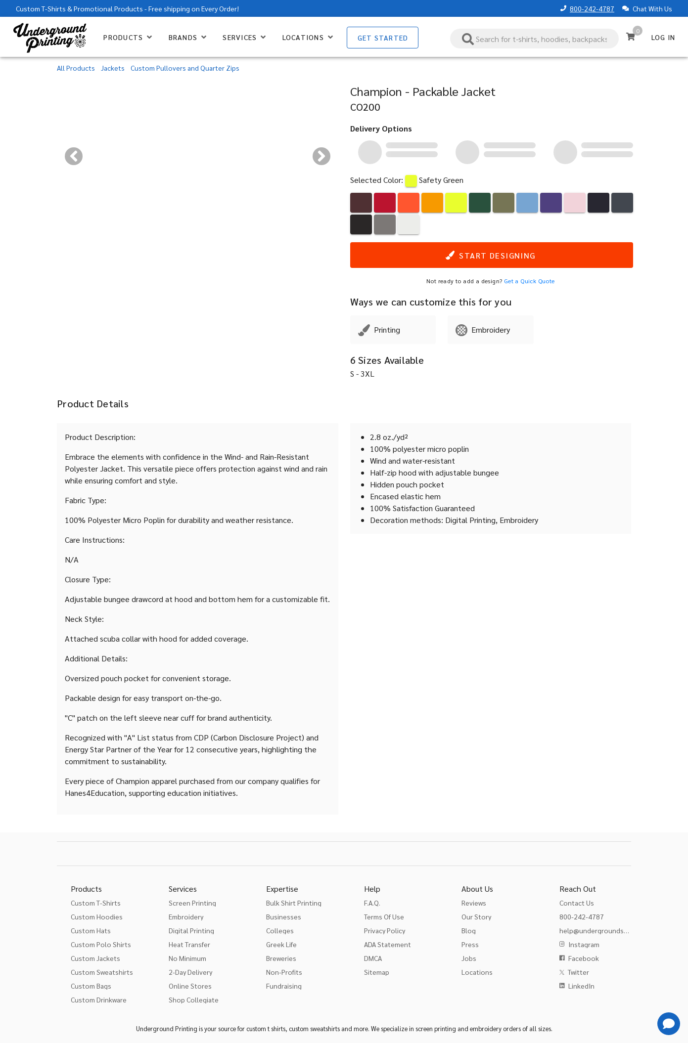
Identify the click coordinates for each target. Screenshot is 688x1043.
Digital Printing (191, 930)
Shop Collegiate (194, 999)
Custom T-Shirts (41, 8)
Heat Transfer (189, 944)
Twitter (578, 971)
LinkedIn (581, 985)
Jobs (468, 958)
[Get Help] (668, 1023)
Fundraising (284, 985)
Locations (477, 971)
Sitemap (376, 971)
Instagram (583, 944)
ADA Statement (387, 944)
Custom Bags (91, 985)
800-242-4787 (592, 8)
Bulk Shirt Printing (293, 902)
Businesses (283, 916)
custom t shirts (265, 1028)
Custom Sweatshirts (102, 971)
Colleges (280, 930)
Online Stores (190, 985)
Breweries (281, 958)
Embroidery (186, 916)
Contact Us (576, 902)
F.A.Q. (372, 902)
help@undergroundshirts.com (606, 930)
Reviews (473, 902)
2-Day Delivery (190, 971)
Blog (468, 930)
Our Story (476, 916)
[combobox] (534, 38)
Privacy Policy (384, 930)
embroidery (486, 1028)
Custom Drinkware (99, 999)
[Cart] (630, 36)
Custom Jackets (95, 958)
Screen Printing (192, 902)
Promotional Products (108, 8)
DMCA (373, 958)
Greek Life (281, 944)
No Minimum (187, 958)
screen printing (435, 1028)
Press (470, 944)
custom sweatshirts (314, 1028)
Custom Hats (91, 930)
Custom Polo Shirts (101, 944)
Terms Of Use (384, 916)
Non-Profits (284, 971)
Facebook (583, 958)
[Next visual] (321, 156)
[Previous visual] (74, 156)
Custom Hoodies (97, 916)
